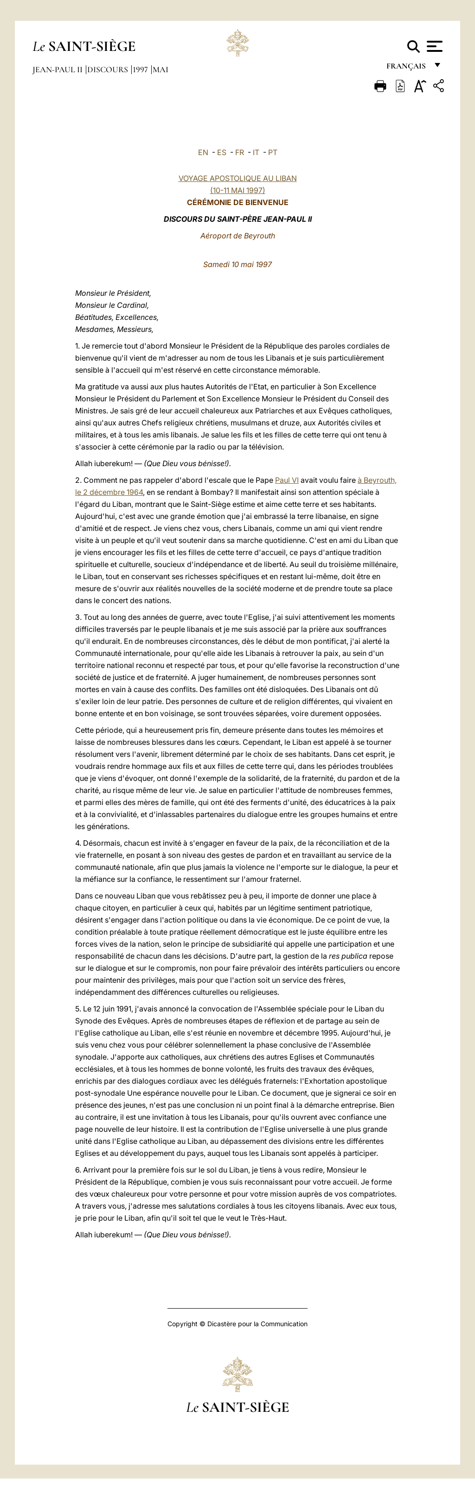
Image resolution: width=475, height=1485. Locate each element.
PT (272, 152)
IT (256, 152)
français (407, 68)
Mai (160, 69)
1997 (141, 69)
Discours (108, 69)
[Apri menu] (433, 46)
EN (203, 152)
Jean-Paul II (58, 69)
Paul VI (287, 480)
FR (239, 152)
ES (221, 152)
